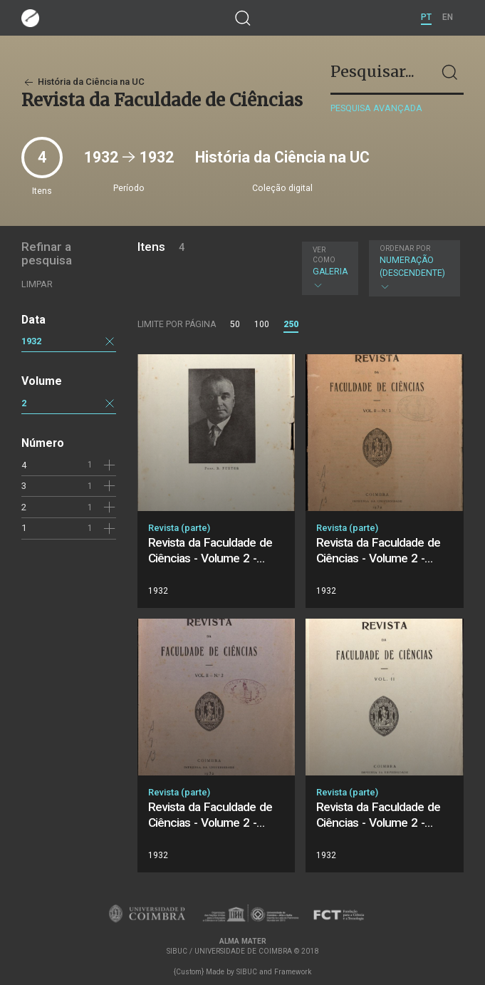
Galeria (330, 268)
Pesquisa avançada (376, 108)
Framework (292, 972)
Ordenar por (405, 248)
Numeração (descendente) (413, 268)
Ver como (324, 255)
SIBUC (246, 972)
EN (447, 17)
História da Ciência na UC (83, 81)
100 (261, 324)
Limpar (37, 284)
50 (235, 324)
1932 (31, 341)
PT (426, 17)
